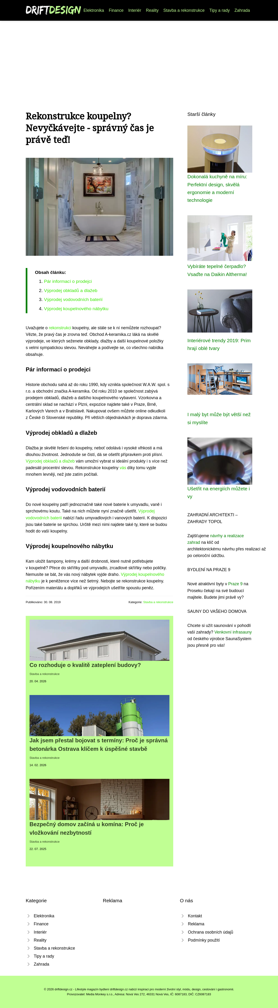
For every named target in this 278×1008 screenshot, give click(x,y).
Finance (116, 10)
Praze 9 (235, 583)
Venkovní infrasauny (233, 632)
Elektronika (94, 10)
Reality (152, 10)
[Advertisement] (139, 56)
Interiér (134, 10)
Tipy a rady (219, 10)
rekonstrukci (60, 327)
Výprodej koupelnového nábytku (76, 308)
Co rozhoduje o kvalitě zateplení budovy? (85, 665)
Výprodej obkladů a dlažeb (70, 290)
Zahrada (242, 10)
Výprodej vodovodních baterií (73, 299)
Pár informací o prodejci (68, 281)
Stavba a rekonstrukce (184, 10)
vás (123, 467)
